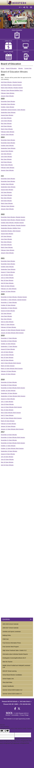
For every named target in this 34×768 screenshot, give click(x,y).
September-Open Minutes (8, 112)
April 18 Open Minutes (7, 465)
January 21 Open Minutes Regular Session (13, 330)
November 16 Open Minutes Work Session (13, 443)
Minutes (20, 68)
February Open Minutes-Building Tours (12, 90)
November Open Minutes (8, 104)
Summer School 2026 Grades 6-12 (12, 690)
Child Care (6, 639)
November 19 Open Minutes (9, 341)
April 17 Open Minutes (7, 415)
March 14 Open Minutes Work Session (12, 368)
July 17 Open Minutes (7, 401)
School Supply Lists (8, 678)
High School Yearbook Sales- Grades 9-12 (14, 650)
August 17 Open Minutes (8, 272)
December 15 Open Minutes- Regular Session (14, 297)
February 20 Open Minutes (8, 423)
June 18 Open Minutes (7, 354)
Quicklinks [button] (8, 619)
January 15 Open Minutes (8, 374)
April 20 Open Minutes (7, 283)
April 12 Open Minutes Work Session (11, 418)
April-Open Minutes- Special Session (11, 85)
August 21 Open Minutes (8, 399)
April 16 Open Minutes (7, 360)
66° (20, 7)
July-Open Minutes (6, 118)
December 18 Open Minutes (9, 382)
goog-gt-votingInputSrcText (23, 741)
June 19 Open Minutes (7, 404)
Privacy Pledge (24, 715)
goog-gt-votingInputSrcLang (23, 738)
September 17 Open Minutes (9, 346)
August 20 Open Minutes (8, 349)
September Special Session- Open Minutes (13, 109)
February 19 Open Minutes (8, 371)
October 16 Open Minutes (8, 390)
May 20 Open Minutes (7, 357)
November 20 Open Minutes (9, 385)
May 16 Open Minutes (7, 462)
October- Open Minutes (7, 107)
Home (2, 68)
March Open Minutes (7, 129)
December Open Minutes (8, 101)
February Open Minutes (8, 93)
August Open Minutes (7, 151)
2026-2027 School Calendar (10, 628)
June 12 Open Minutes (7, 277)
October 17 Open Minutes (8, 445)
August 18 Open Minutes (8, 310)
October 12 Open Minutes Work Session (12, 448)
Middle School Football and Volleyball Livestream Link (16, 666)
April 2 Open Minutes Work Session (11, 363)
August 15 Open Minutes (8, 454)
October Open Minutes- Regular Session (12, 222)
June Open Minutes (6, 120)
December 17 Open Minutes (9, 338)
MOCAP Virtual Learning (10, 671)
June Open (4, 195)
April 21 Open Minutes (7, 321)
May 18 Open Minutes (7, 280)
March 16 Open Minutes (7, 286)
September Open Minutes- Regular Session (13, 225)
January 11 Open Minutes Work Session (12, 429)
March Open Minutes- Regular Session (12, 87)
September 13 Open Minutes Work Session (13, 396)
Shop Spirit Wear (7, 682)
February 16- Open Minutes (8, 288)
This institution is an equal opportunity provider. (17, 718)
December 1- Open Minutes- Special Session (13, 299)
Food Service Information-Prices (12, 643)
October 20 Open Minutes (8, 305)
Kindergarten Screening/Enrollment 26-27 (14, 658)
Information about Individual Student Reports (15, 654)
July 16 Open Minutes (7, 352)
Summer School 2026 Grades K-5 (12, 693)
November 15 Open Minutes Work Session (13, 388)
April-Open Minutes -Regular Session (11, 82)
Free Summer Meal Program (11, 646)
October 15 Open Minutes (8, 343)
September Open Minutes (8, 148)
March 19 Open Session (8, 365)
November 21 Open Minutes (9, 440)
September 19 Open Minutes (9, 451)
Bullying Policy (7, 635)
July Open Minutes (6, 154)
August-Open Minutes (7, 115)
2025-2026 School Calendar (10, 624)
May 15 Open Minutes (7, 410)
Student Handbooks (8, 686)
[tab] (17, 619)
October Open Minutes (7, 145)
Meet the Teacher (7, 661)
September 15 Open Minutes (9, 308)
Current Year (28, 68)
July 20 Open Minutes (7, 275)
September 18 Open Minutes (9, 393)
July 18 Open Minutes (7, 456)
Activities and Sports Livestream (12, 631)
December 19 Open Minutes (9, 434)
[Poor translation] (7, 731)
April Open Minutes (6, 126)
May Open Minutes (6, 123)
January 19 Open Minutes (8, 291)
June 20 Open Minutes (7, 459)
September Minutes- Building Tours (11, 228)
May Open (4, 198)
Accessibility (15, 715)
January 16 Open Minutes (8, 426)
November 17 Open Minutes (9, 302)
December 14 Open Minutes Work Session (13, 437)
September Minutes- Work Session (10, 231)
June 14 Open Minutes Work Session (11, 407)
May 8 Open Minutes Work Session (11, 412)
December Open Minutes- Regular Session (13, 217)
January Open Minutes (7, 96)
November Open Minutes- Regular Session (13, 220)
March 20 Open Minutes (7, 421)
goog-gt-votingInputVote (21, 743)
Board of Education (11, 68)
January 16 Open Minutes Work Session (12, 333)
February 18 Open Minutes (8, 327)
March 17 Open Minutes (7, 324)
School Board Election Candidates (12, 675)
